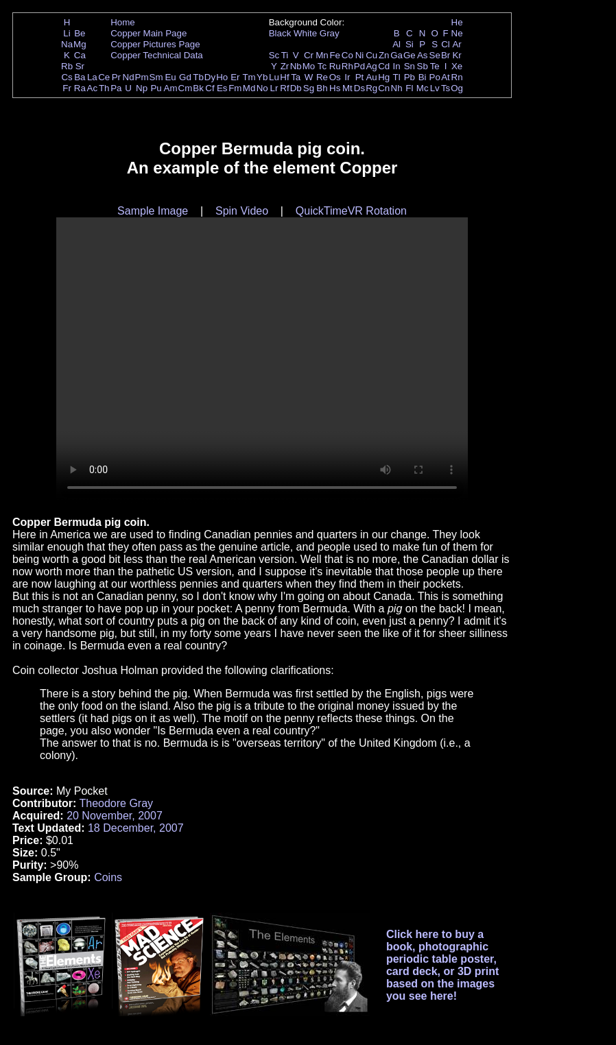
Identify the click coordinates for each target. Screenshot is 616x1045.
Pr (116, 77)
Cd (384, 66)
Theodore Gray (116, 803)
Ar (456, 44)
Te (435, 66)
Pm (142, 77)
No (262, 88)
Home (122, 22)
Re (322, 77)
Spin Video (241, 211)
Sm (156, 77)
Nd (128, 77)
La (92, 77)
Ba (79, 77)
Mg (79, 44)
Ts (445, 88)
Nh (397, 88)
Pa (115, 88)
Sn (409, 66)
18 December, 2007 (136, 828)
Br (445, 55)
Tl (397, 77)
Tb (198, 77)
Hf (284, 77)
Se (434, 55)
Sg (308, 88)
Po (434, 77)
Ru (335, 66)
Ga (396, 55)
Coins (108, 877)
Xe (456, 66)
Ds (359, 88)
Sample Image (152, 211)
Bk (198, 88)
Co (347, 55)
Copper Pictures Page (155, 44)
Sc (274, 55)
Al (396, 44)
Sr (79, 66)
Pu (155, 88)
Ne (457, 33)
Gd (185, 77)
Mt (347, 88)
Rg (371, 88)
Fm (234, 88)
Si (409, 44)
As (422, 55)
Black (280, 33)
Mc (422, 88)
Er (234, 77)
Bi (422, 77)
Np (141, 88)
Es (222, 88)
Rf (284, 88)
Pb (409, 77)
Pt (359, 77)
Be (79, 33)
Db (296, 88)
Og (457, 88)
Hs (334, 88)
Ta (295, 77)
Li (66, 33)
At (445, 77)
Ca (80, 55)
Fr (66, 88)
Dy (209, 77)
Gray (330, 33)
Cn (384, 88)
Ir (347, 77)
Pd (359, 66)
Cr (308, 55)
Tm (248, 77)
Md (249, 88)
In (397, 66)
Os (335, 77)
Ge (409, 55)
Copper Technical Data (156, 55)
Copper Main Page (148, 33)
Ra (80, 88)
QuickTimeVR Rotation (351, 211)
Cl (445, 44)
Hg (384, 77)
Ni (359, 55)
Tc (322, 66)
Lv (435, 88)
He (457, 22)
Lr (274, 88)
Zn (384, 55)
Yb (262, 77)
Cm (185, 88)
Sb (422, 66)
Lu (274, 77)
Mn (322, 55)
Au (371, 77)
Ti (285, 55)
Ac (92, 88)
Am (171, 88)
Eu (170, 77)
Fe (334, 55)
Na (67, 44)
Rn (457, 77)
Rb (67, 66)
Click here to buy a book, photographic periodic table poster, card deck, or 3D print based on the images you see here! (442, 965)
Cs (66, 77)
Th (104, 88)
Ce (104, 77)
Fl (409, 88)
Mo (309, 66)
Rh (347, 66)
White (305, 33)
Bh (321, 88)
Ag (371, 66)
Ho (222, 77)
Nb (296, 66)
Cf (209, 88)
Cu (371, 55)
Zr (285, 66)
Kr (456, 55)
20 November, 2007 (115, 815)
